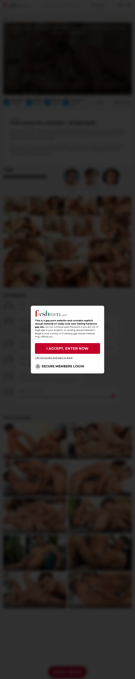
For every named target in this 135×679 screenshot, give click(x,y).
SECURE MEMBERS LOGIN (63, 366)
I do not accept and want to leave (54, 357)
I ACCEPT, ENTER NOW (67, 348)
